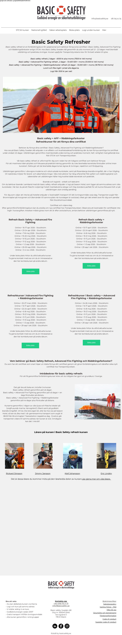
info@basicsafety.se (100, 18)
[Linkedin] (54, 626)
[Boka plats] (30, 271)
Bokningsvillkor (109, 601)
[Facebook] (61, 626)
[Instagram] (67, 626)
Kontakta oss (61, 601)
